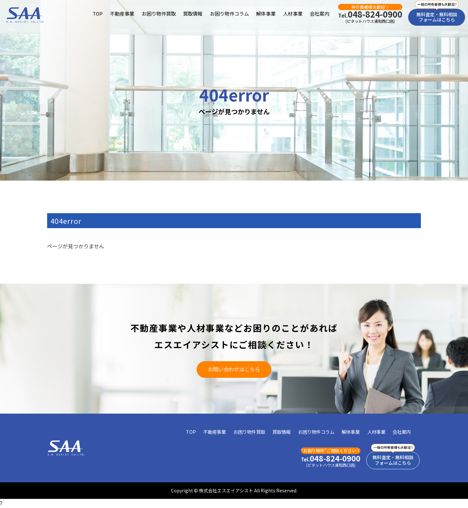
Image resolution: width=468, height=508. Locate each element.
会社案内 (319, 13)
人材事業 (293, 13)
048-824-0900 (370, 14)
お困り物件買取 (159, 13)
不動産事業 (122, 13)
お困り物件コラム (229, 13)
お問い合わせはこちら (234, 369)
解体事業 (266, 13)
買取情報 (192, 13)
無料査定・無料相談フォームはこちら (436, 17)
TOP (98, 13)
